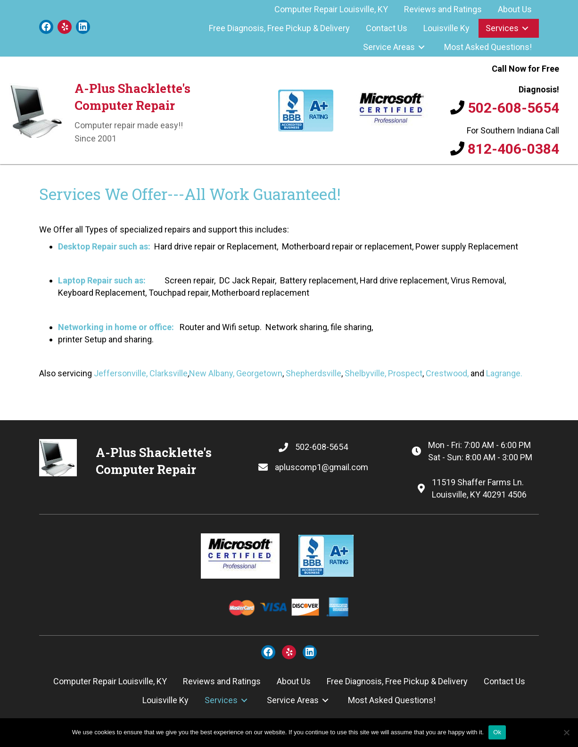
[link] (331, 9)
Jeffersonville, (121, 373)
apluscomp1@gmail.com (321, 467)
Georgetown (259, 373)
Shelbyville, (365, 373)
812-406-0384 (513, 149)
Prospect (405, 373)
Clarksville (168, 373)
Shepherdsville (313, 373)
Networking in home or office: (116, 327)
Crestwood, (447, 373)
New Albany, (211, 373)
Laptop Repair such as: (102, 280)
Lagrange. (504, 373)
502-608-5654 (513, 108)
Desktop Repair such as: (105, 246)
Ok (497, 732)
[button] (46, 27)
